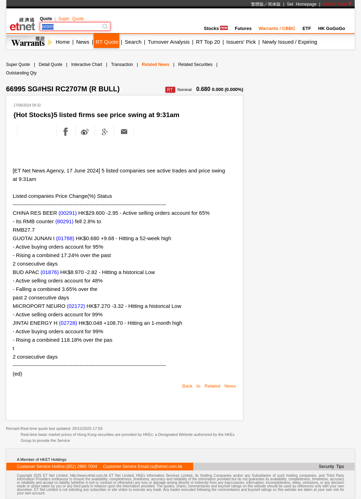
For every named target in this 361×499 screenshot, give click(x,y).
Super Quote (71, 18)
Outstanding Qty (21, 73)
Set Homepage (302, 4)
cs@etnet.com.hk (165, 466)
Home (63, 42)
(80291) (64, 221)
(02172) (76, 306)
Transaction (122, 64)
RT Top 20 (208, 42)
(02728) (68, 323)
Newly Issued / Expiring (289, 42)
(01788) (65, 238)
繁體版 (257, 4)
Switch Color (337, 4)
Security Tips (331, 466)
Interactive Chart (86, 64)
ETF (306, 28)
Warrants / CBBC (277, 28)
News (83, 42)
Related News (155, 64)
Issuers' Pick (241, 42)
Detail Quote (50, 64)
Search (133, 42)
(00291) (68, 213)
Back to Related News (209, 386)
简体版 (274, 4)
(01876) (50, 272)
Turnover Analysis (169, 42)
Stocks (216, 28)
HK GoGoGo (331, 28)
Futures (243, 28)
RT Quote (107, 42)
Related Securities (195, 64)
